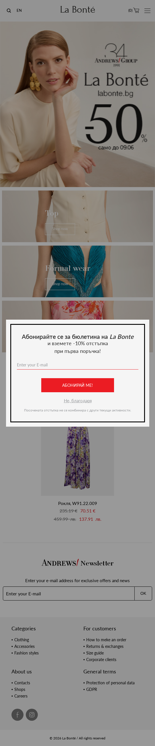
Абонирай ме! (77, 385)
